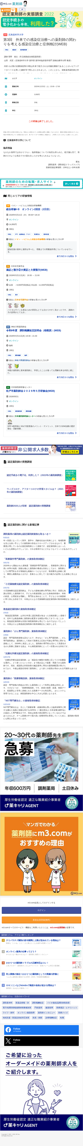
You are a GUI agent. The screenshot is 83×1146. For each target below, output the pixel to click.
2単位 (6, 50)
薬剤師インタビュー (46, 1013)
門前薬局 (38, 1008)
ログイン (22, 10)
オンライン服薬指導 (26, 1013)
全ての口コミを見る (67, 256)
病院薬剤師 (18, 411)
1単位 (9, 295)
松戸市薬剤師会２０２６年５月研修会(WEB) (30, 391)
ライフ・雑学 (8, 1013)
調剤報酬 (18, 355)
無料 (25, 355)
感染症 (14, 50)
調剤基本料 (7, 1003)
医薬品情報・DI (22, 1003)
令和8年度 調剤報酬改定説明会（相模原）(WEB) (33, 330)
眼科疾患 (46, 234)
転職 (62, 1018)
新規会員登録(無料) (41, 920)
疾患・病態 (37, 1018)
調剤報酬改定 (38, 1003)
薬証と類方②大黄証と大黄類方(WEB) (27, 270)
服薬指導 (49, 1008)
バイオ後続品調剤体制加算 (58, 1003)
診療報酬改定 (51, 1018)
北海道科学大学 (15, 35)
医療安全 (37, 234)
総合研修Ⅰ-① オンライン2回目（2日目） (28, 209)
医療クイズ (63, 1013)
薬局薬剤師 (23, 50)
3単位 (9, 234)
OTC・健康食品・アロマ (23, 234)
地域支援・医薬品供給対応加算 (16, 1018)
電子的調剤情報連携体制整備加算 (17, 1008)
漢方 (16, 295)
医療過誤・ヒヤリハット (66, 1008)
